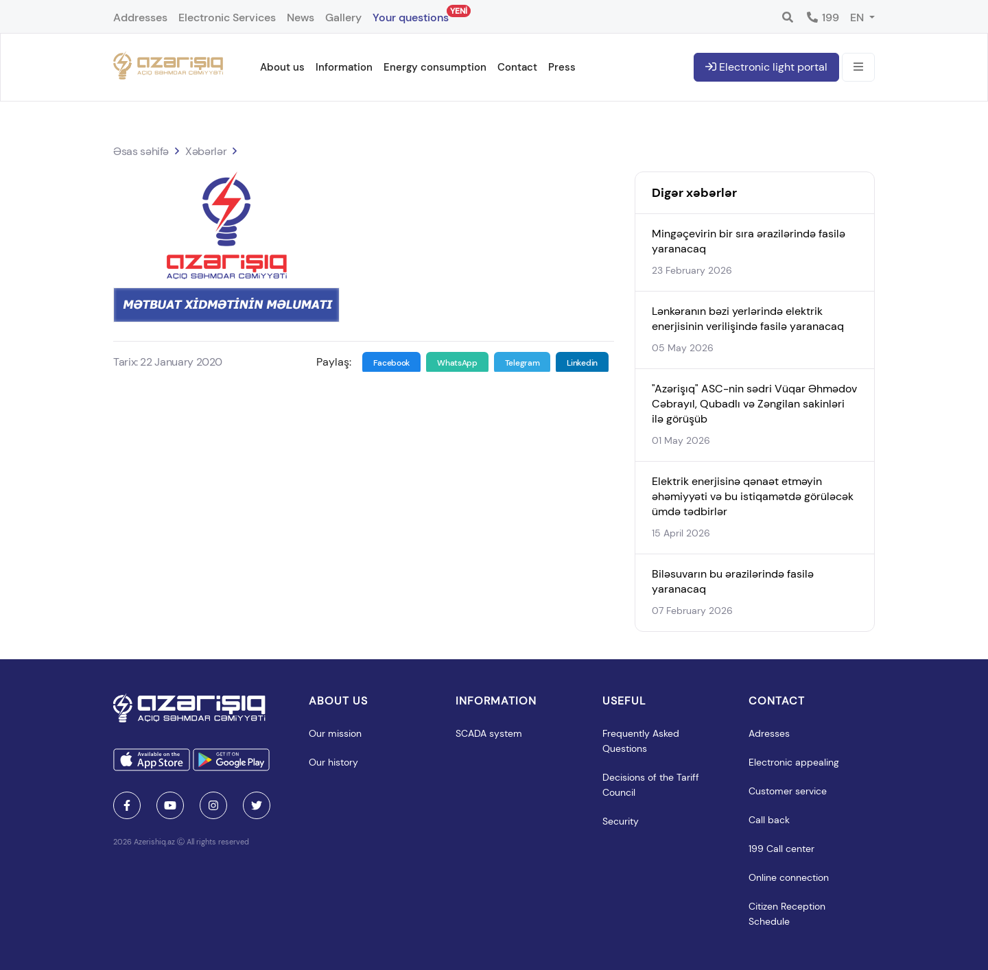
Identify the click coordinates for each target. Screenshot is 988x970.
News (300, 17)
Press (562, 67)
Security (620, 821)
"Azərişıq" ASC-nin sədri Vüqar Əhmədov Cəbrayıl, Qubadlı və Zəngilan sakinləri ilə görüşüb (754, 403)
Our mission (335, 733)
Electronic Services (227, 17)
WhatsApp (457, 362)
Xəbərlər (205, 151)
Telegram (522, 362)
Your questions (411, 15)
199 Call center (781, 848)
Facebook (391, 362)
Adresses (769, 733)
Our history (333, 762)
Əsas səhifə (141, 151)
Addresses (140, 17)
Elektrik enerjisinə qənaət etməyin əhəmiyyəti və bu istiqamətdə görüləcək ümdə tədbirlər (753, 496)
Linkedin (582, 362)
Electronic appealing (794, 762)
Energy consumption (435, 67)
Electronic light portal (766, 67)
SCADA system (489, 733)
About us (282, 67)
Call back (769, 820)
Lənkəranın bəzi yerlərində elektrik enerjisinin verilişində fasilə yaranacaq (748, 318)
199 (822, 17)
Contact (517, 67)
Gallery (343, 17)
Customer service (788, 791)
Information (344, 67)
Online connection (789, 877)
